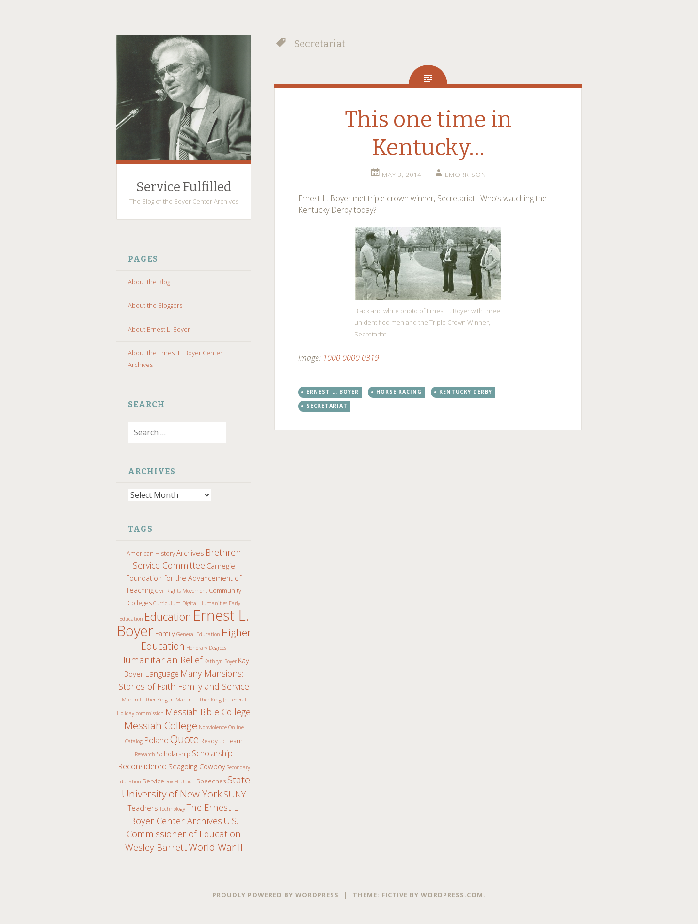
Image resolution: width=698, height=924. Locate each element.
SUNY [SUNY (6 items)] (234, 793)
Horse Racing (399, 391)
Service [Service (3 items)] (153, 780)
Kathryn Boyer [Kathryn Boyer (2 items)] (220, 660)
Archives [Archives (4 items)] (190, 552)
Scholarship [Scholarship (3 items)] (173, 753)
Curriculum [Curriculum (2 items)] (167, 602)
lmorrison (465, 174)
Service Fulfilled (183, 186)
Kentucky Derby (465, 391)
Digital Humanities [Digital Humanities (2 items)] (204, 602)
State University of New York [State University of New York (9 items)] (186, 786)
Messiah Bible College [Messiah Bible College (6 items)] (208, 711)
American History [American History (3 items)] (151, 552)
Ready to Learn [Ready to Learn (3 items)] (221, 740)
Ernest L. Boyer (332, 391)
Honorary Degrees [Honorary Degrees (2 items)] (206, 647)
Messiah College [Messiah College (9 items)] (160, 725)
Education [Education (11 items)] (167, 615)
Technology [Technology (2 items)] (172, 808)
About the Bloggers (155, 305)
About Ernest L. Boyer (159, 329)
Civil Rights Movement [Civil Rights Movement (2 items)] (181, 590)
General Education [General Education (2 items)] (198, 633)
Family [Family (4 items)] (165, 632)
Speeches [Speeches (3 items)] (211, 780)
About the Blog (149, 281)
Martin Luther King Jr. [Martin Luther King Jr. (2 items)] (148, 699)
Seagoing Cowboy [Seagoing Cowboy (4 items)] (196, 766)
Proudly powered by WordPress (275, 894)
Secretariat (327, 405)
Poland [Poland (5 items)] (156, 739)
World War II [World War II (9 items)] (216, 846)
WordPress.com (452, 894)
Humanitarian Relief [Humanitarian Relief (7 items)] (161, 659)
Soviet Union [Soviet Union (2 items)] (180, 781)
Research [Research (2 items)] (145, 753)
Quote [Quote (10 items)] (184, 739)
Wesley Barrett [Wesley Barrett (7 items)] (156, 847)
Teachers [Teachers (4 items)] (143, 807)
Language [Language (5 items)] (162, 673)
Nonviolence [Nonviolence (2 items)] (213, 726)
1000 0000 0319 (351, 357)
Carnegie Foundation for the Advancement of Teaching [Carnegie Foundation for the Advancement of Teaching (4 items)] (183, 577)
